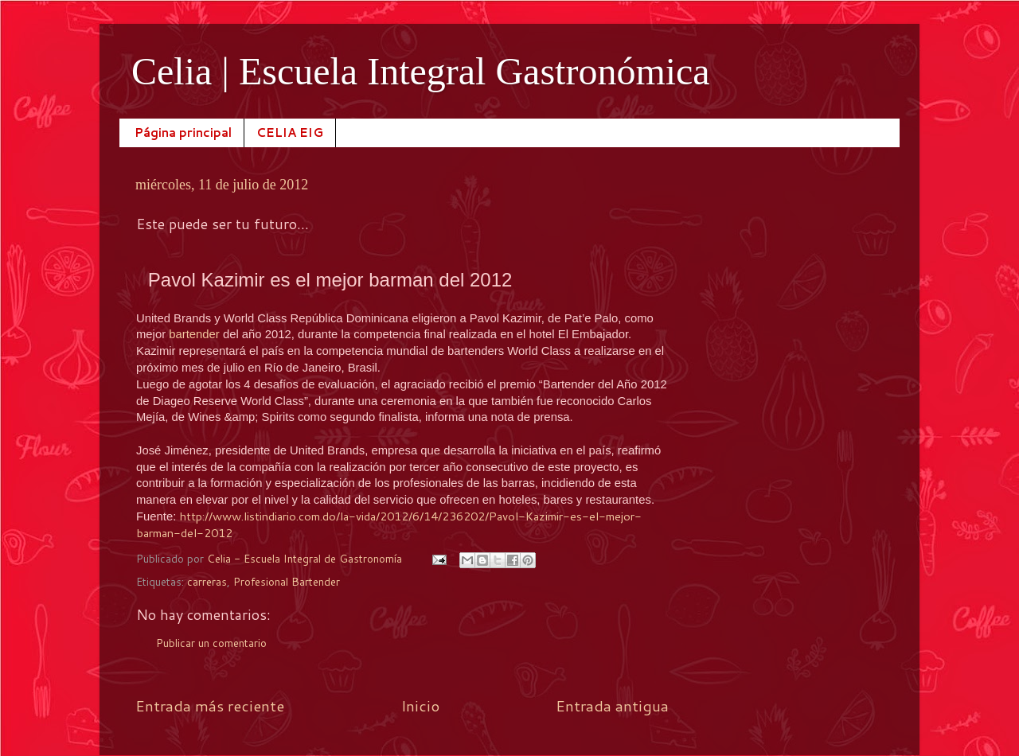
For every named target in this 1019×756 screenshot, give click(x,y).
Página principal (183, 132)
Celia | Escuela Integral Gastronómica (420, 71)
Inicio (420, 705)
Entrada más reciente (209, 705)
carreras (207, 581)
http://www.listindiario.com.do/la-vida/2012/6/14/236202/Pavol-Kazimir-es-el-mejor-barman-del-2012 (389, 524)
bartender (196, 334)
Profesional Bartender (286, 581)
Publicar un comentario (211, 642)
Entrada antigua (612, 705)
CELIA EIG (289, 132)
